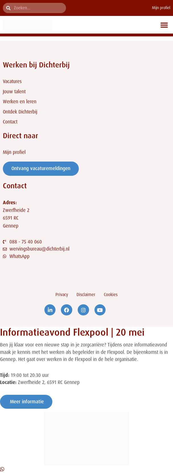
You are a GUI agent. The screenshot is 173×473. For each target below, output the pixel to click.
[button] (164, 25)
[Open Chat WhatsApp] (2, 469)
